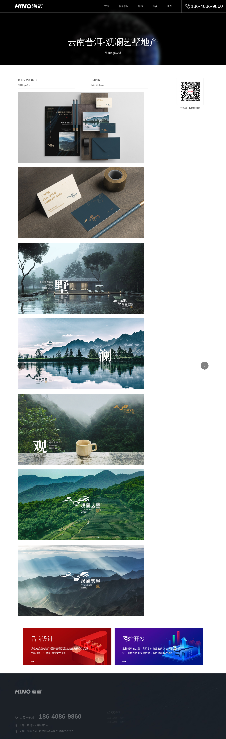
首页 (106, 6)
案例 (140, 6)
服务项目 (124, 6)
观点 (155, 6)
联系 (169, 6)
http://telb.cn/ (93, 85)
